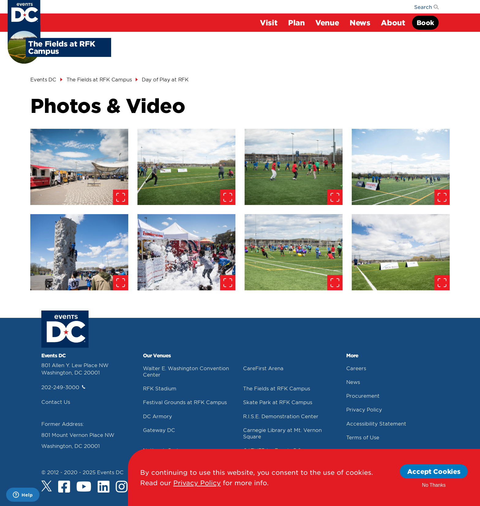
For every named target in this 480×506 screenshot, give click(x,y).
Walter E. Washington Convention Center (186, 371)
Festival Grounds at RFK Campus (185, 402)
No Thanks (434, 485)
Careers (356, 368)
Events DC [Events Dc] (43, 79)
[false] (79, 167)
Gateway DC (159, 430)
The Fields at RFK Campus (276, 388)
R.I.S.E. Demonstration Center (280, 416)
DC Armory (157, 416)
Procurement (363, 396)
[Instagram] (122, 487)
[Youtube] (84, 487)
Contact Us (55, 402)
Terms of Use (362, 437)
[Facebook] (64, 487)
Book (425, 22)
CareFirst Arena (263, 368)
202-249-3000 (63, 387)
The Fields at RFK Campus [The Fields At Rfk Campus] (99, 79)
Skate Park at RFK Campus (277, 402)
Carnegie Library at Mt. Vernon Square (282, 433)
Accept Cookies (433, 471)
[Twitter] (46, 486)
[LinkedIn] (104, 487)
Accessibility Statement (376, 423)
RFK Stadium (159, 388)
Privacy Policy (364, 409)
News (353, 382)
